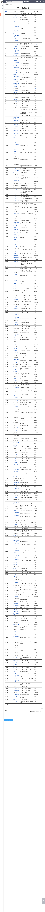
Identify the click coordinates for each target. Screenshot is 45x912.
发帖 (37, 1)
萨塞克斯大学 (15, 464)
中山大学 (16, 497)
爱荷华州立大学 (16, 482)
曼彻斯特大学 (15, 90)
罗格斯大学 (15, 283)
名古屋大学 (15, 631)
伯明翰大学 (15, 99)
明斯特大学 (15, 701)
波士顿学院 (15, 86)
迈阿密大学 (15, 562)
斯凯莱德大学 (15, 462)
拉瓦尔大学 (15, 484)
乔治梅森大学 (15, 611)
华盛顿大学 (15, 92)
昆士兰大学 (15, 55)
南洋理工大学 (15, 44)
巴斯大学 (14, 310)
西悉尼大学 (15, 362)
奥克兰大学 (15, 72)
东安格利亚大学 (16, 555)
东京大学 (14, 194)
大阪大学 (14, 633)
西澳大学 (14, 198)
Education (8, 705)
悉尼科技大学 (15, 344)
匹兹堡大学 (15, 339)
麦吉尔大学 (15, 70)
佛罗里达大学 (15, 324)
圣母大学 (14, 458)
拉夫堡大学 (15, 486)
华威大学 (14, 196)
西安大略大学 (15, 471)
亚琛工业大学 (15, 400)
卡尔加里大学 (15, 312)
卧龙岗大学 (15, 350)
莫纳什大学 (15, 48)
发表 (8, 720)
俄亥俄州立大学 (16, 170)
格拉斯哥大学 (15, 126)
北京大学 (14, 172)
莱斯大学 (14, 634)
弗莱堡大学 (15, 657)
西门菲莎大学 (15, 285)
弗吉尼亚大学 (15, 244)
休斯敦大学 (15, 671)
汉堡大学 (14, 297)
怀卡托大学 (15, 348)
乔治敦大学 (15, 371)
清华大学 (14, 408)
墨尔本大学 (15, 46)
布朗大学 (14, 137)
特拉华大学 (15, 667)
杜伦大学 (14, 142)
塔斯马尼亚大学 (16, 694)
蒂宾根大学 (15, 369)
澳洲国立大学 (15, 133)
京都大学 (14, 378)
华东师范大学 (15, 253)
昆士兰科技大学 (16, 177)
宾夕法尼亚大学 (16, 101)
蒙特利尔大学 (15, 299)
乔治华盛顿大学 (16, 257)
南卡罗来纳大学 (16, 688)
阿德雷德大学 (15, 286)
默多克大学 (15, 491)
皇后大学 (14, 510)
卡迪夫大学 (15, 246)
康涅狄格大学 (15, 553)
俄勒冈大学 (15, 564)
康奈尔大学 (15, 139)
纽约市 (14, 366)
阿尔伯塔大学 (15, 120)
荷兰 (35, 88)
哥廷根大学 (15, 609)
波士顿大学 (15, 135)
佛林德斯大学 (15, 255)
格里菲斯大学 (15, 259)
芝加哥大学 (15, 105)
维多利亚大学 (15, 576)
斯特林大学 (15, 568)
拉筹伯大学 (15, 380)
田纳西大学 (15, 696)
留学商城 (26, 1)
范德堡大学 (15, 65)
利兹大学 (14, 227)
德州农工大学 (15, 406)
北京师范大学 (15, 79)
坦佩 (13, 570)
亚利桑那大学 (15, 308)
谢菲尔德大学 (15, 288)
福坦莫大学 (15, 607)
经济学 (15, 272)
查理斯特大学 (15, 596)
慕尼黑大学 (15, 263)
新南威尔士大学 (16, 191)
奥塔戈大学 (15, 239)
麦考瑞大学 (15, 161)
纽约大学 (14, 122)
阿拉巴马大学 (15, 660)
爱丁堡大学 (15, 60)
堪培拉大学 (15, 662)
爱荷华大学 (15, 225)
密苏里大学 (15, 678)
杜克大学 (14, 251)
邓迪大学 (14, 450)
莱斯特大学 (15, 330)
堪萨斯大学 (15, 454)
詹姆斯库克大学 (16, 624)
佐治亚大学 (15, 189)
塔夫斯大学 (15, 524)
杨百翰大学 (15, 476)
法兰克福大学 (15, 535)
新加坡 (35, 44)
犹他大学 (14, 574)
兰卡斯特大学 (15, 261)
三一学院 (17, 200)
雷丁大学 (14, 460)
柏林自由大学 (15, 147)
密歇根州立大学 (16, 53)
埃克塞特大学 (15, 322)
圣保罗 (14, 295)
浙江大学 (14, 587)
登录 (41, 1)
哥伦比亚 (36, 531)
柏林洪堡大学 (15, 149)
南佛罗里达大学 (16, 690)
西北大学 (14, 168)
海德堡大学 (15, 280)
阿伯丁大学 (15, 306)
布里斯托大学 (15, 124)
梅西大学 (14, 266)
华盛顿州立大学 (16, 469)
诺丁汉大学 (15, 115)
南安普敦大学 (15, 241)
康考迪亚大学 (15, 603)
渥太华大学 (15, 337)
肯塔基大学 (15, 673)
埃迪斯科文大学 (16, 605)
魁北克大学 (15, 430)
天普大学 (14, 404)
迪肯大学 (14, 74)
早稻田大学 (15, 699)
